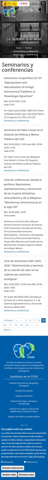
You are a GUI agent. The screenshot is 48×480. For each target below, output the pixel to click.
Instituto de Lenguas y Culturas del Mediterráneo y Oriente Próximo (24, 410)
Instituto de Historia (24, 396)
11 (11, 325)
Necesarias (8, 463)
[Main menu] (43, 3)
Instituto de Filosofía (24, 391)
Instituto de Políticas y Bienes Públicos (24, 416)
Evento (28, 47)
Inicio (19, 47)
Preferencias (31, 463)
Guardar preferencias (12, 469)
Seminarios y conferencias (25, 51)
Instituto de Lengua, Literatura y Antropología (24, 402)
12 (17, 325)
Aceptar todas (9, 476)
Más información (37, 457)
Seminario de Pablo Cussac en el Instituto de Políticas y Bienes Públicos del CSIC (23, 134)
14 (28, 325)
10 (5, 325)
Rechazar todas (26, 476)
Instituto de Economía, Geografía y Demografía (24, 384)
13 (22, 325)
